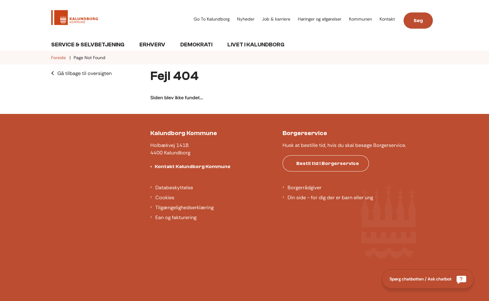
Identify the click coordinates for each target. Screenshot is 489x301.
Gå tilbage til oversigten (84, 73)
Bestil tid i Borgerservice (327, 163)
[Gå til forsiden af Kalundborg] (120, 18)
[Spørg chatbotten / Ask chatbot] (428, 279)
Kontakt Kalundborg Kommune (192, 166)
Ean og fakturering (175, 217)
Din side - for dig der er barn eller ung (330, 197)
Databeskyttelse (174, 187)
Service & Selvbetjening (87, 44)
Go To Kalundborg (212, 19)
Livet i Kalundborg (255, 44)
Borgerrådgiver (305, 187)
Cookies (164, 197)
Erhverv (152, 44)
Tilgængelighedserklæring (184, 207)
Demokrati (196, 44)
